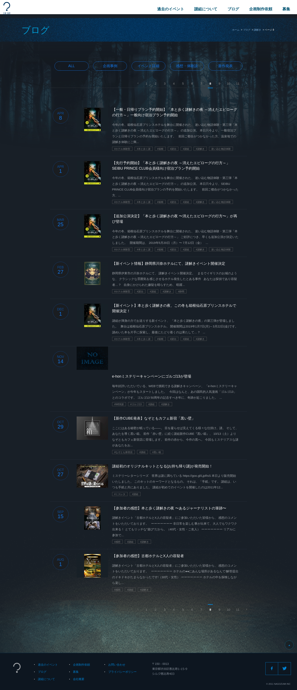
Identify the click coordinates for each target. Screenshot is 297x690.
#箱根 (160, 148)
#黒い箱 (156, 452)
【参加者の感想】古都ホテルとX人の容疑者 (148, 556)
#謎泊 (173, 148)
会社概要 (78, 679)
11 (237, 83)
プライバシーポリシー (122, 671)
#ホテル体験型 (122, 148)
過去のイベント (169, 9)
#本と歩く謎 (143, 148)
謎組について (204, 9)
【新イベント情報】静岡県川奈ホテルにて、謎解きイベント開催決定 (168, 264)
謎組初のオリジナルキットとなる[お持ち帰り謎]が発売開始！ (162, 466)
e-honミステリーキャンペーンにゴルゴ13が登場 (151, 376)
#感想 (117, 541)
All (71, 66)
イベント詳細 (148, 66)
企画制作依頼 (259, 9)
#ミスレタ (119, 494)
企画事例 (110, 66)
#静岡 (181, 291)
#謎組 (186, 148)
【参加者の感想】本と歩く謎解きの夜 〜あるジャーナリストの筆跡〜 (169, 508)
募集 (285, 9)
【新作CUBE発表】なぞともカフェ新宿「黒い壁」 (153, 418)
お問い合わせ (116, 664)
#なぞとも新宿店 (123, 452)
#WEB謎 (119, 404)
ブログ (232, 9)
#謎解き (200, 148)
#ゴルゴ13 (136, 404)
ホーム (235, 29)
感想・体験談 (187, 66)
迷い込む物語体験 (221, 148)
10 (228, 83)
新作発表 (225, 66)
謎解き (257, 29)
